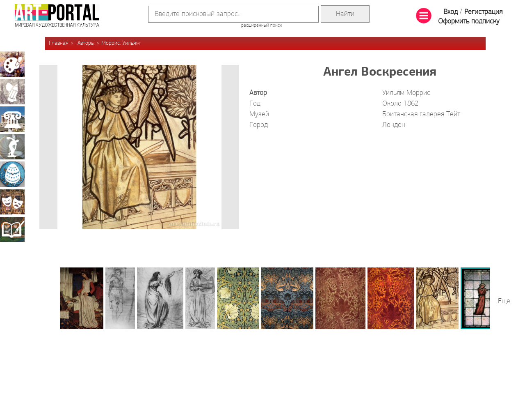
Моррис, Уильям (120, 43)
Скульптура (12, 146)
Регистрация (483, 12)
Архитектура (12, 119)
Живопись (12, 64)
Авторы (86, 43)
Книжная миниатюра (12, 229)
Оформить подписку (469, 21)
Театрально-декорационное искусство (12, 201)
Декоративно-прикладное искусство (12, 174)
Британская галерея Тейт (421, 114)
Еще (504, 301)
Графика (12, 91)
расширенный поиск (261, 25)
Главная (58, 43)
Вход (450, 12)
